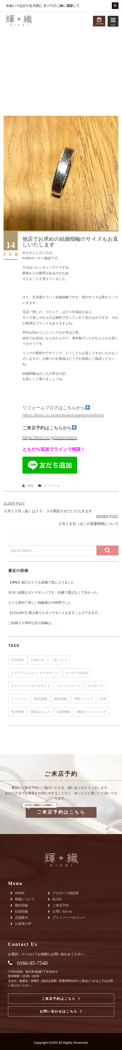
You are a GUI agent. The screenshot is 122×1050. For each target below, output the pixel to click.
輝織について (25, 899)
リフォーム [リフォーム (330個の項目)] (19, 699)
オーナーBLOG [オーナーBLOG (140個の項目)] (77, 673)
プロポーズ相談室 (65, 893)
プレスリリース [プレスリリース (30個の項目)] (68, 686)
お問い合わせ (62, 911)
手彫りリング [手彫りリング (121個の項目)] (83, 699)
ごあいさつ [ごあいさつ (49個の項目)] (59, 660)
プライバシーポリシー (68, 917)
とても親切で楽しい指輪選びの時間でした (39, 602)
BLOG (57, 899)
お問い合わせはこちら (58, 1011)
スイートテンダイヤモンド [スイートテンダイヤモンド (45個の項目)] (30, 686)
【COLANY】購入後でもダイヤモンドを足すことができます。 (54, 613)
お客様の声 (23, 924)
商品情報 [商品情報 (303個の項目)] (40, 699)
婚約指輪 (21, 905)
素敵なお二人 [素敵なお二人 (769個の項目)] (40, 712)
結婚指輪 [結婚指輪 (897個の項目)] (63, 712)
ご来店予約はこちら (61, 802)
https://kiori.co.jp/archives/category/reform (63, 415)
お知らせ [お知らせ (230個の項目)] (37, 660)
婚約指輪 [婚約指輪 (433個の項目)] (60, 699)
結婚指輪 (21, 911)
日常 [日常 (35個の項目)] (103, 699)
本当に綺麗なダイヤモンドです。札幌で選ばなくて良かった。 (54, 592)
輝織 (30, 486)
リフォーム (52, 486)
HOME (20, 893)
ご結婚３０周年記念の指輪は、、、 (34, 623)
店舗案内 (21, 917)
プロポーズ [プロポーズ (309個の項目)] (95, 686)
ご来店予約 (60, 905)
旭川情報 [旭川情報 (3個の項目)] (17, 712)
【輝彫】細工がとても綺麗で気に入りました (41, 582)
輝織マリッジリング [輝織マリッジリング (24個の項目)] (92, 712)
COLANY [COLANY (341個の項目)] (18, 660)
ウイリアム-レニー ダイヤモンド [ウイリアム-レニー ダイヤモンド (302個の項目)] (35, 673)
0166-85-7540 (32, 963)
